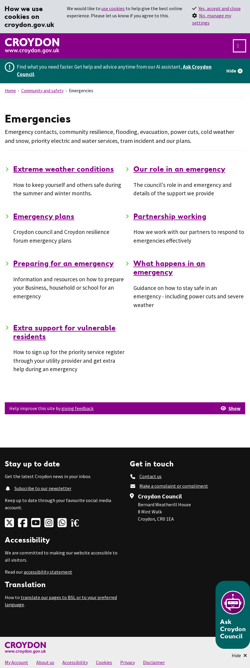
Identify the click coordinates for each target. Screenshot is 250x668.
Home (10, 90)
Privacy (127, 662)
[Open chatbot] (233, 615)
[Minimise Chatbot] (239, 655)
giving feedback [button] (77, 408)
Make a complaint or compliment (173, 486)
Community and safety (42, 90)
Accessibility (75, 662)
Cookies (104, 662)
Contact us (150, 476)
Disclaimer (154, 662)
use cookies (113, 8)
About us (45, 662)
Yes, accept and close (219, 8)
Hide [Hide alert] (231, 71)
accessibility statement (48, 572)
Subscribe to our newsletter (42, 488)
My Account (16, 662)
